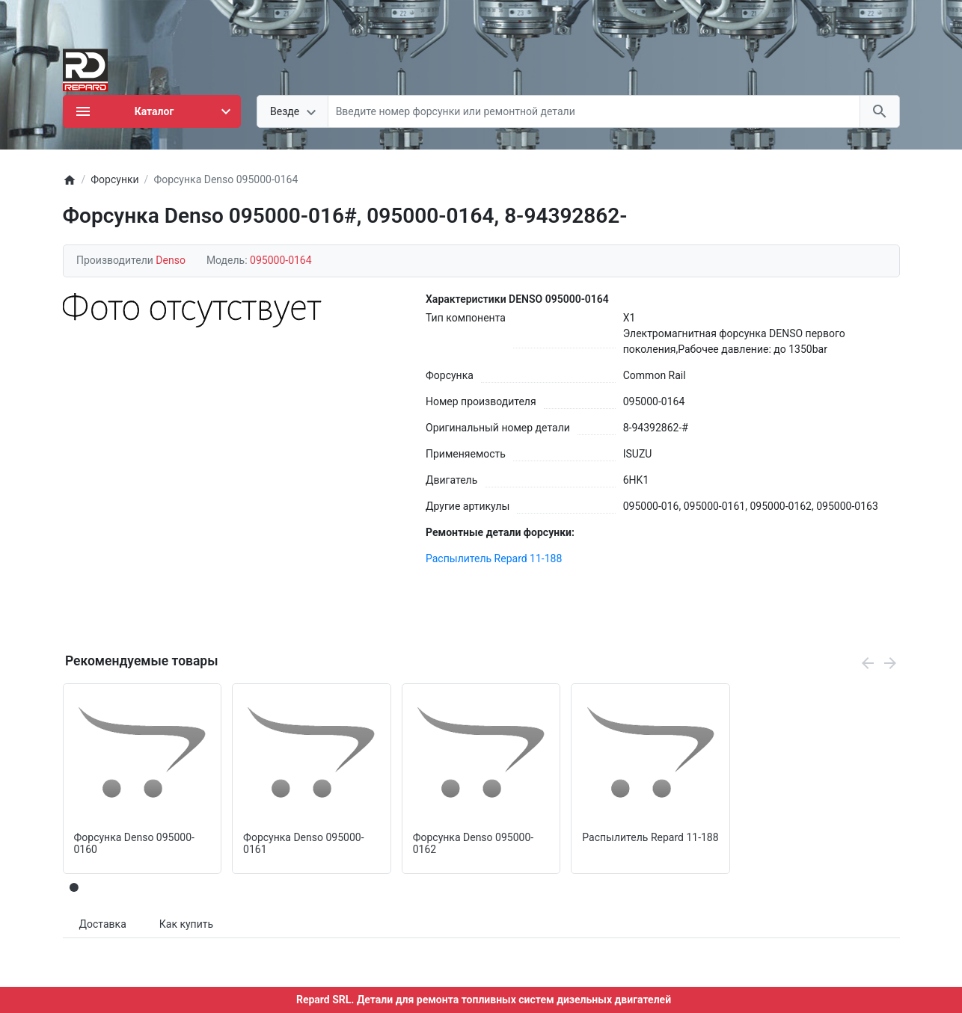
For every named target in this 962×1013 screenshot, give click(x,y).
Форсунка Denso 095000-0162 (473, 843)
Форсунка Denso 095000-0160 (134, 843)
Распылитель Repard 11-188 (494, 558)
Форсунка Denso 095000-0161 (303, 843)
